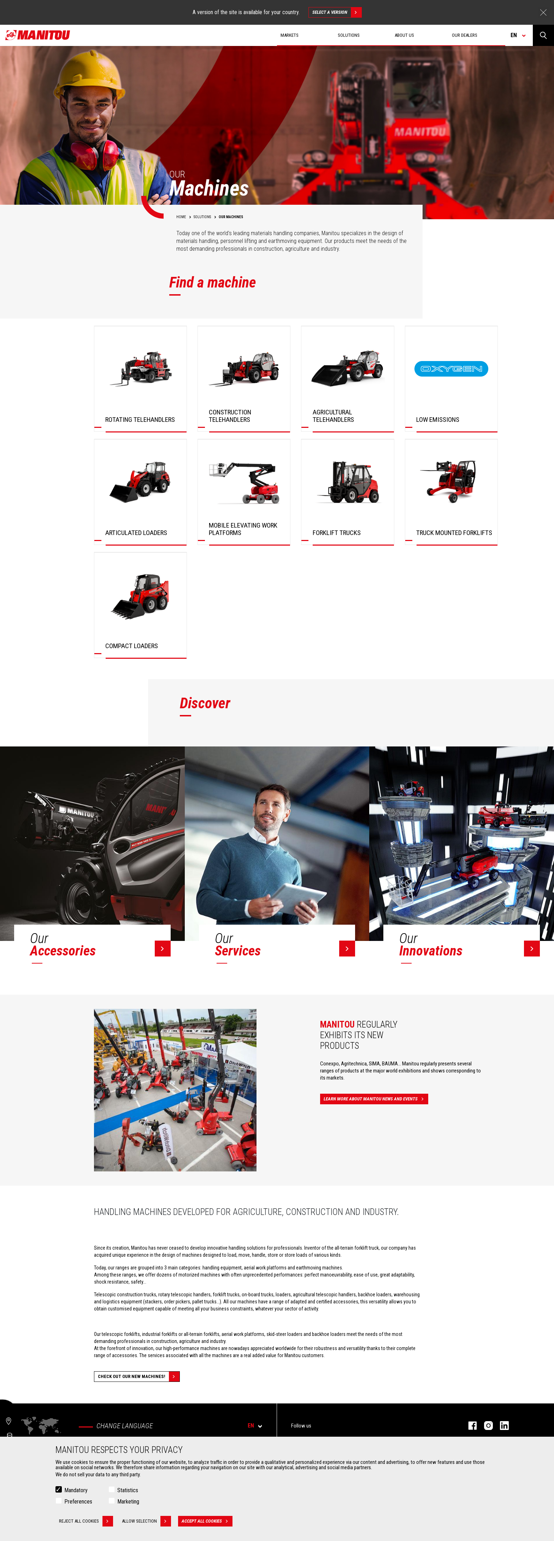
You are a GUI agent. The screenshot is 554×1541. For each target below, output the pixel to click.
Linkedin (501, 1425)
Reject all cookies (86, 1521)
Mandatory (76, 1490)
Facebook (469, 1425)
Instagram (485, 1425)
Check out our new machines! (138, 1377)
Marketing (128, 1501)
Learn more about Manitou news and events (376, 1099)
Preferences (78, 1501)
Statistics (127, 1490)
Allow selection (146, 1521)
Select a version (336, 12)
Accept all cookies (207, 1521)
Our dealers (464, 35)
